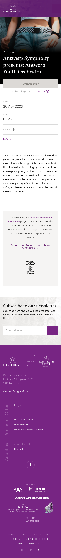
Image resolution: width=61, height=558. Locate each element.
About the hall (22, 444)
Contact (18, 449)
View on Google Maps (16, 391)
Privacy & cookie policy (30, 543)
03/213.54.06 (38, 91)
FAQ (5, 139)
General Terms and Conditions (30, 539)
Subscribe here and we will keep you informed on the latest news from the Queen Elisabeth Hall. (29, 314)
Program (11, 52)
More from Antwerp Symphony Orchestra (30, 246)
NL (22, 550)
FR (30, 550)
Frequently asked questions (29, 429)
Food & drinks (21, 424)
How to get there (23, 419)
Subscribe (52, 330)
